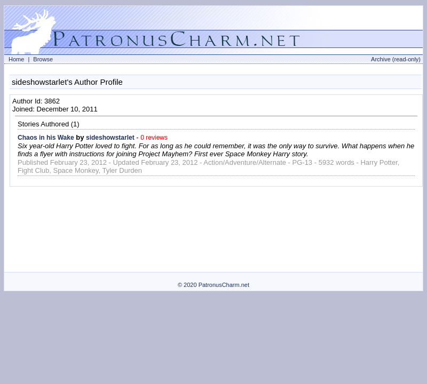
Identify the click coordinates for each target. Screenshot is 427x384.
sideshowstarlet (110, 137)
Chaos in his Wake (46, 137)
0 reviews (154, 137)
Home (16, 59)
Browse (43, 59)
